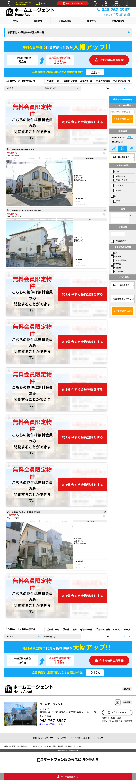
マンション (117, 185)
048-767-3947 (52, 720)
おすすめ (116, 263)
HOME (9, 3)
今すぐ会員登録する (73, 3)
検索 (95, 3)
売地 (116, 201)
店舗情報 (126, 702)
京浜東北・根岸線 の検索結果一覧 (26, 32)
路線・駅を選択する (120, 157)
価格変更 (116, 267)
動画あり (116, 256)
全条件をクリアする (121, 299)
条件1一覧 (53, 81)
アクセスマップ (116, 712)
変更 (129, 137)
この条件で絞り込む (122, 119)
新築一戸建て (120, 176)
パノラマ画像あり (119, 260)
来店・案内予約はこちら (51, 724)
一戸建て (116, 171)
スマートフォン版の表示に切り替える (69, 759)
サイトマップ (97, 738)
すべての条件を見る (120, 285)
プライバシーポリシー (59, 738)
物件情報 (38, 20)
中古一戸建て (120, 179)
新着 (114, 252)
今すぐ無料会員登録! (109, 60)
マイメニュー (106, 3)
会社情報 (91, 20)
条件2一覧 (86, 81)
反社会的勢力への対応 (80, 738)
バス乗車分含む (119, 241)
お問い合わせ (116, 3)
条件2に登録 (103, 81)
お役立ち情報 (64, 20)
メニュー (127, 3)
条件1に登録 (69, 81)
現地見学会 (117, 271)
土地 (114, 196)
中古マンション (121, 190)
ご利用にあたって (40, 738)
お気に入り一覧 (121, 81)
